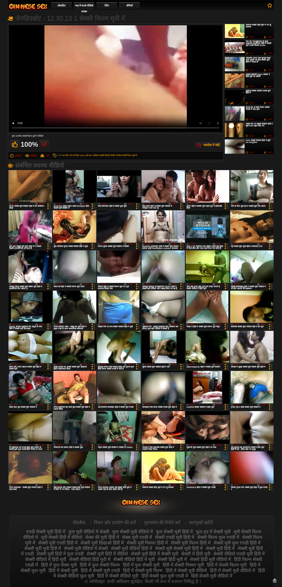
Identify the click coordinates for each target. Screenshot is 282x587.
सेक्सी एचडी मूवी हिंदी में (174, 537)
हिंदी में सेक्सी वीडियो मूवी (117, 575)
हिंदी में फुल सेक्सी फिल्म (100, 564)
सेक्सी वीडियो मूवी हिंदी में (28, 6)
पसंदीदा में (270, 5)
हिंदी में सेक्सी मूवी (63, 570)
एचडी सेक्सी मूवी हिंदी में (45, 531)
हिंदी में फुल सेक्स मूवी (59, 564)
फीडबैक (79, 522)
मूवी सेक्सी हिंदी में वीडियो (61, 537)
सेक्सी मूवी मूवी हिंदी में (42, 548)
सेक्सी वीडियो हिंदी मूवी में (89, 559)
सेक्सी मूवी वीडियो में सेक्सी (86, 548)
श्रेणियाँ (129, 5)
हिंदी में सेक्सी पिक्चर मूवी (183, 564)
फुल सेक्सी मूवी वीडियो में (132, 531)
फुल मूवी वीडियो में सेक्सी (88, 531)
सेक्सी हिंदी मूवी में (172, 559)
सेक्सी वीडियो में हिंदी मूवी (45, 559)
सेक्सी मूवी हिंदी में (220, 548)
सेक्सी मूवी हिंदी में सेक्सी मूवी (154, 553)
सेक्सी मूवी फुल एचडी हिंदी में (237, 542)
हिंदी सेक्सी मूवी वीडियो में (211, 575)
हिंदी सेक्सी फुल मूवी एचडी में (164, 575)
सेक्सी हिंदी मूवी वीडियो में (210, 559)
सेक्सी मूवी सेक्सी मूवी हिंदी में (179, 548)
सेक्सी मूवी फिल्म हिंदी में (191, 542)
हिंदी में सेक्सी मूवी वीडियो (186, 570)
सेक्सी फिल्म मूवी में (129, 155)
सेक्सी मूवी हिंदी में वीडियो (107, 553)
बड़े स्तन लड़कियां (92, 155)
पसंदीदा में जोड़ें (211, 145)
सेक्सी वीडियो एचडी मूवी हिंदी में (239, 553)
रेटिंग (106, 5)
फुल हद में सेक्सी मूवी (213, 531)
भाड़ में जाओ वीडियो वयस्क (84, 8)
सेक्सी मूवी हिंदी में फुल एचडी (60, 553)
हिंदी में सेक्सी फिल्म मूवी (227, 564)
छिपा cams (80, 155)
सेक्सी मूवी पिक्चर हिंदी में (147, 542)
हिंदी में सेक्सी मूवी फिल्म (143, 570)
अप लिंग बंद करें (68, 155)
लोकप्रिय (61, 5)
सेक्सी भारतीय (115, 155)
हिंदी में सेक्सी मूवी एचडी (100, 570)
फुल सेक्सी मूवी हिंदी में (174, 531)
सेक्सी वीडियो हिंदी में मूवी (134, 559)
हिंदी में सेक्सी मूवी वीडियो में (232, 570)
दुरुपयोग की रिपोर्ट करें (162, 522)
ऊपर (275, 580)
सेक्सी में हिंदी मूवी (195, 553)
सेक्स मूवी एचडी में (137, 537)
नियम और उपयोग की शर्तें (115, 522)
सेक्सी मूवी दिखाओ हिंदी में (102, 542)
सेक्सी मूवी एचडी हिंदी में (58, 542)
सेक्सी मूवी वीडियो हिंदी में (131, 548)
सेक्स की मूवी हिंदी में (102, 537)
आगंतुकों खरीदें (201, 522)
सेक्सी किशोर (105, 155)
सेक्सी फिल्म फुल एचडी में (218, 537)
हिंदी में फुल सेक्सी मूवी (141, 564)
